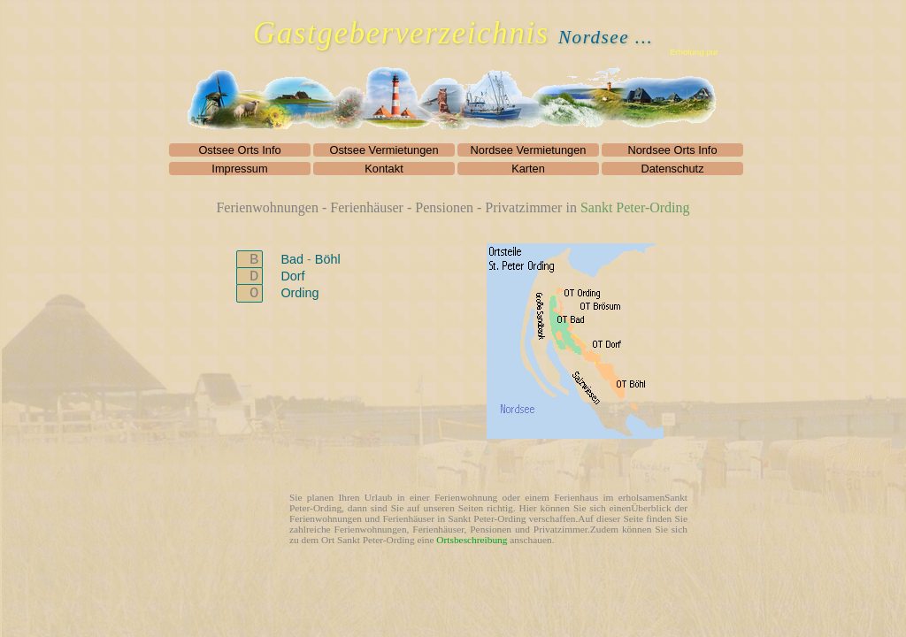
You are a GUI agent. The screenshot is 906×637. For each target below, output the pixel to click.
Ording (299, 293)
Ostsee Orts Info (239, 150)
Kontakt (384, 168)
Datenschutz (672, 168)
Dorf (292, 276)
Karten (528, 168)
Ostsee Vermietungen (383, 150)
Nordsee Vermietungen (529, 150)
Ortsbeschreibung (471, 539)
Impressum (239, 168)
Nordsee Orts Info (673, 150)
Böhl (328, 259)
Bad (293, 259)
